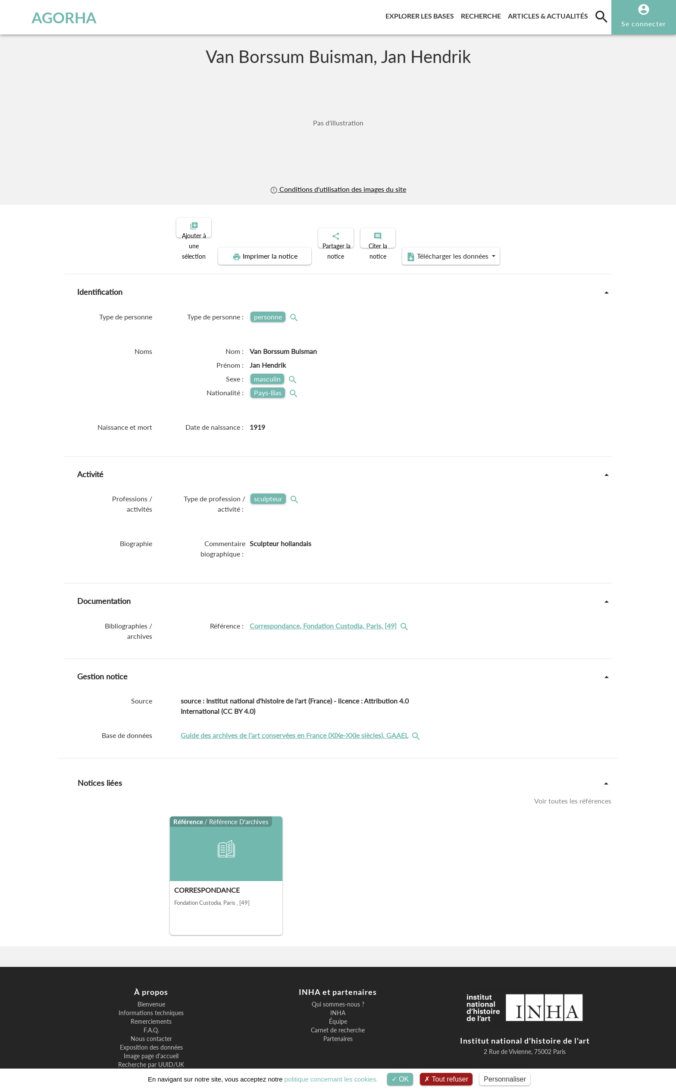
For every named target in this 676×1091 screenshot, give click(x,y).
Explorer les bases (421, 14)
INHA (337, 983)
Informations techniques (151, 983)
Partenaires (338, 1009)
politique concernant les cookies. (331, 1079)
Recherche (482, 14)
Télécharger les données (535, 226)
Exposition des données (151, 1018)
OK (400, 1079)
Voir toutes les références (572, 771)
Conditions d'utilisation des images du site (338, 189)
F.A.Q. (151, 1000)
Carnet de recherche (338, 1000)
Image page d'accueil (151, 1026)
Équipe (338, 992)
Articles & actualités (550, 14)
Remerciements (151, 992)
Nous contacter (151, 1009)
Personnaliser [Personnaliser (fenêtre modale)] (505, 1079)
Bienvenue (151, 974)
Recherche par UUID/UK (151, 1035)
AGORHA (52, 17)
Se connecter (643, 23)
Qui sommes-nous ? (338, 974)
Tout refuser (446, 1079)
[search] (601, 16)
